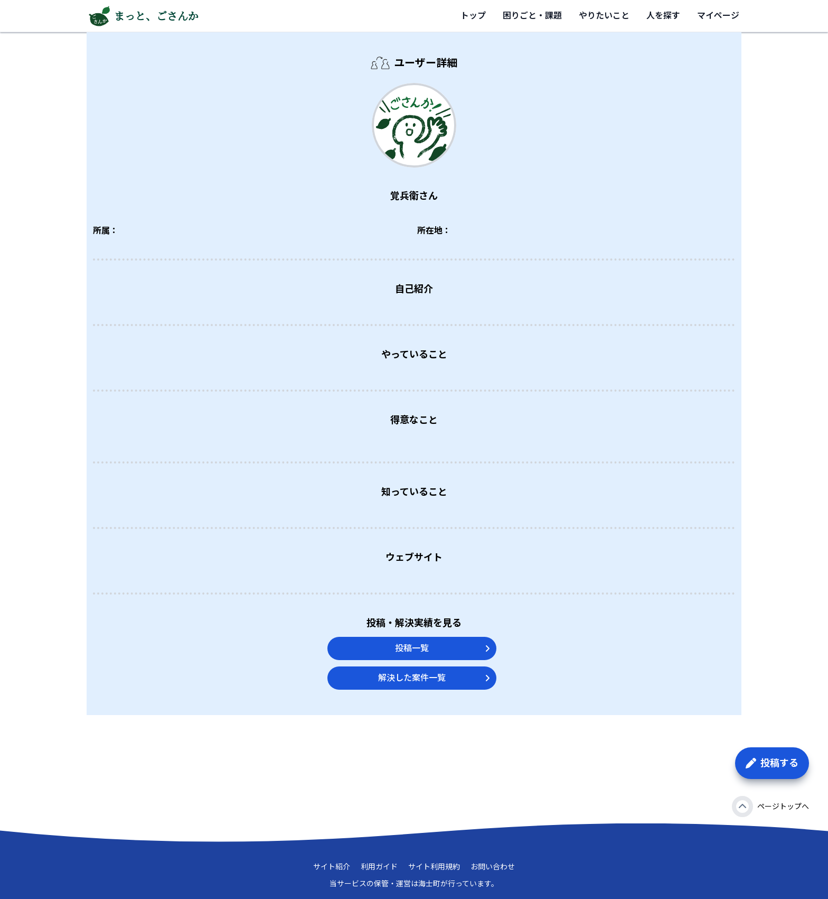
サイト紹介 (331, 867)
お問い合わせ (493, 867)
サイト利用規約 (434, 867)
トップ (473, 16)
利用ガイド (379, 867)
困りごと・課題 (532, 16)
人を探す (663, 16)
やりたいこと (604, 16)
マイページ (718, 16)
